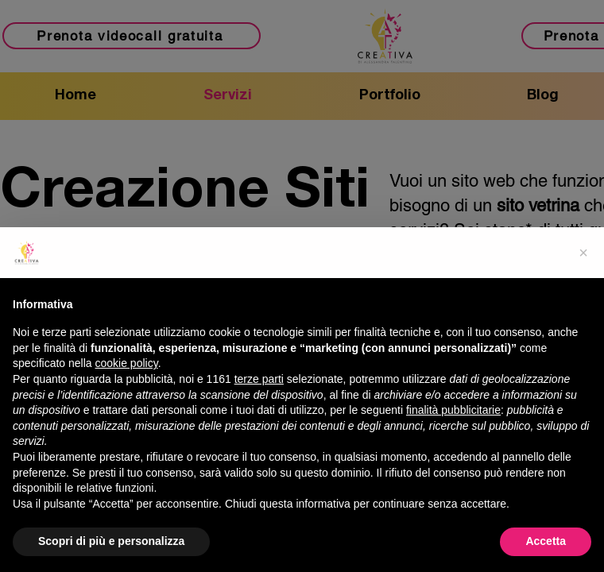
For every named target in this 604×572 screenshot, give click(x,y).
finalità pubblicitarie (453, 410)
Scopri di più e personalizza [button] (111, 541)
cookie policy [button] (126, 363)
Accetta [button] (545, 541)
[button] (583, 252)
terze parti (259, 379)
